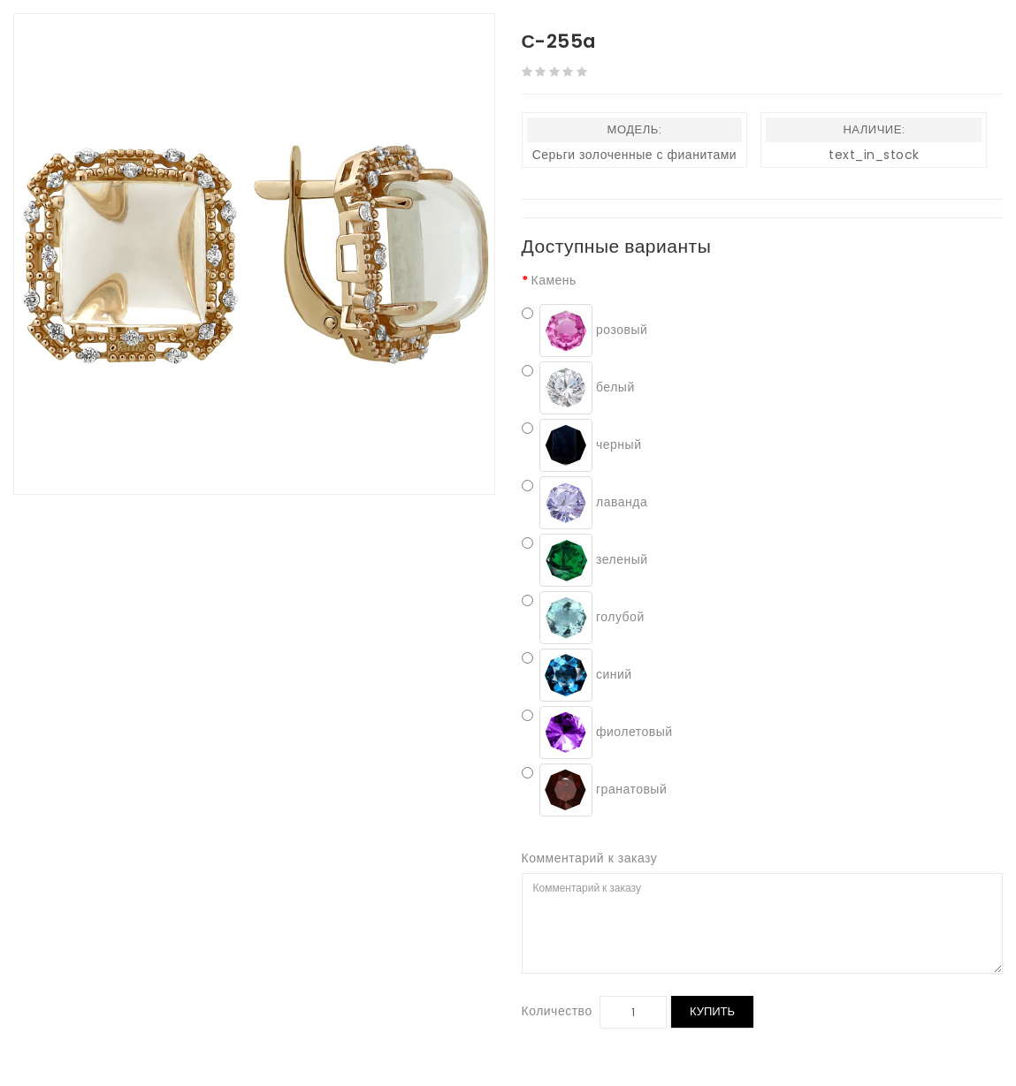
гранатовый (595, 789)
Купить (712, 1011)
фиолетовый (597, 732)
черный (582, 445)
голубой (583, 617)
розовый (585, 330)
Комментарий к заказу (590, 858)
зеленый (585, 560)
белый (578, 387)
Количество (557, 1011)
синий (577, 675)
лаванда (585, 502)
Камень (554, 280)
